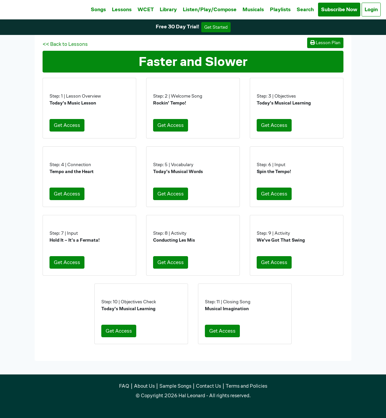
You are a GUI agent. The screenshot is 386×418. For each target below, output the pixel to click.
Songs (98, 9)
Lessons (122, 9)
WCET (146, 9)
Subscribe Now (339, 9)
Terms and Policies (246, 386)
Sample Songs (175, 386)
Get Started (216, 27)
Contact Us (208, 386)
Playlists (280, 9)
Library (168, 9)
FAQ (124, 386)
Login (371, 9)
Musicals (253, 9)
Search (305, 9)
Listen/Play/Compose (210, 9)
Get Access (67, 125)
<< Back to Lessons (65, 44)
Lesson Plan (325, 42)
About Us (144, 386)
